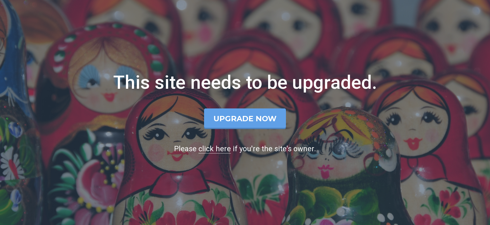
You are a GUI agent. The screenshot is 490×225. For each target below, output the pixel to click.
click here (214, 148)
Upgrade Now (245, 118)
